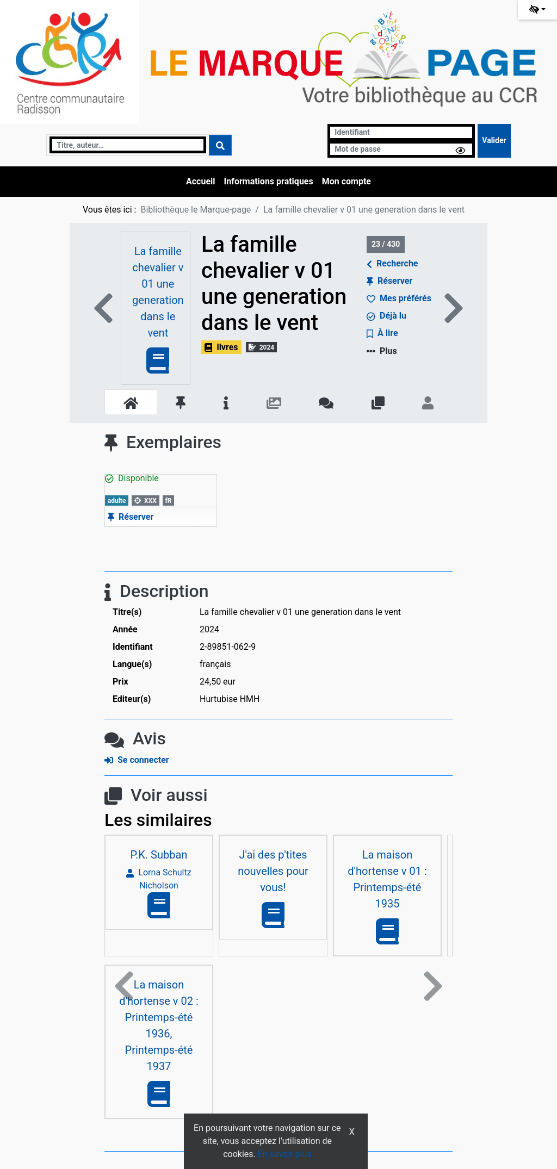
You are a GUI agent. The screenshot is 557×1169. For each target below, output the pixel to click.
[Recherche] (127, 144)
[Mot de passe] (401, 149)
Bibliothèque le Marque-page (195, 209)
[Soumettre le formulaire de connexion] (494, 141)
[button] (124, 986)
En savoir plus (285, 1154)
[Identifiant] (401, 132)
